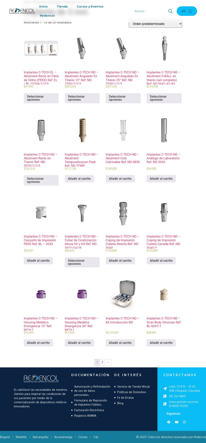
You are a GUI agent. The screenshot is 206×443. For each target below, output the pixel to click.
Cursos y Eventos (90, 6)
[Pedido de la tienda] (155, 24)
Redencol (47, 15)
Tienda (62, 6)
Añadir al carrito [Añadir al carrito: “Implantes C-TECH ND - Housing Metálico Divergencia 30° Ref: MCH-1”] (79, 343)
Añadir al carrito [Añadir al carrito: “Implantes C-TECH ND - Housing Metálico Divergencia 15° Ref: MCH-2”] (38, 343)
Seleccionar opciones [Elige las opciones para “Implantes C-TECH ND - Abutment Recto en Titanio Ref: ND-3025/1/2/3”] (35, 180)
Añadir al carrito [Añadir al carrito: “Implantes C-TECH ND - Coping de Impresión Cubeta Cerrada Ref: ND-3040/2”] (161, 260)
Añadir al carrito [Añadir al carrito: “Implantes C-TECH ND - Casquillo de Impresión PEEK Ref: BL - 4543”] (38, 260)
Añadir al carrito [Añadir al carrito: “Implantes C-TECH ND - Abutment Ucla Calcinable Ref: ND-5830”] (120, 179)
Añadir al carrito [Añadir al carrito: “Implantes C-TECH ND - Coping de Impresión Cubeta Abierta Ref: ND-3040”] (120, 260)
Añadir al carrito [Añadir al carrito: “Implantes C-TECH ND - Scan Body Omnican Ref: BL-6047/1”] (161, 343)
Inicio (43, 6)
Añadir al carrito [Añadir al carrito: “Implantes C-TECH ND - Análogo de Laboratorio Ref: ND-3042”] (161, 179)
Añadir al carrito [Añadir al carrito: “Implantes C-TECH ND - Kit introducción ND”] (120, 343)
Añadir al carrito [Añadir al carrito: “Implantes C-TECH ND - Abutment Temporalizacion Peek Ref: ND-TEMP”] (79, 179)
